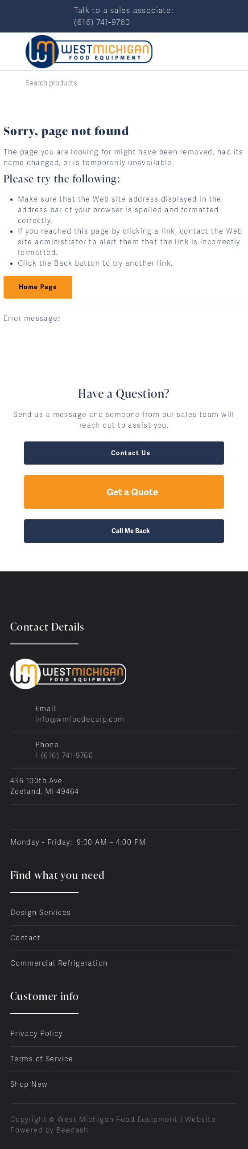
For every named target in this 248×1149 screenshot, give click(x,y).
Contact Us (124, 453)
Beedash (72, 1130)
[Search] (124, 83)
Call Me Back (124, 531)
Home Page (38, 287)
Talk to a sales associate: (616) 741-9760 (124, 16)
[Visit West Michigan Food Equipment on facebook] (14, 816)
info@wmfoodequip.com (80, 719)
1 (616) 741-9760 (64, 755)
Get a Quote (124, 492)
